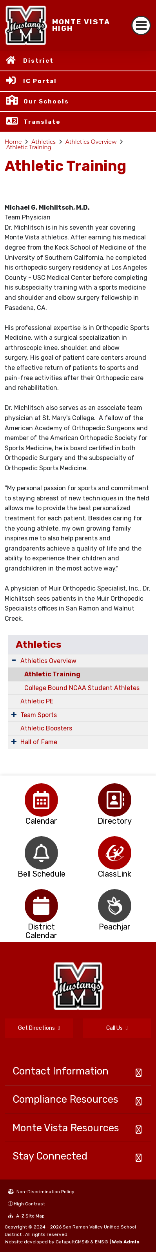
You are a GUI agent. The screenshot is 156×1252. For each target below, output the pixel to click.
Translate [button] (42, 121)
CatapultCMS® (72, 1242)
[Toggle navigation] (141, 25)
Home (13, 141)
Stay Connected (50, 1156)
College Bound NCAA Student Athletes (82, 688)
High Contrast (29, 1204)
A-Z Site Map (26, 1216)
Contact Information (61, 1071)
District (38, 60)
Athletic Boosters (46, 728)
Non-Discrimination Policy (41, 1191)
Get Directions (39, 1028)
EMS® (102, 1242)
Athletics (43, 141)
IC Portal (40, 81)
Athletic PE (36, 701)
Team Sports (38, 715)
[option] (41, 800)
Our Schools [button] (46, 101)
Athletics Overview (91, 141)
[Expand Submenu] (13, 660)
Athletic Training (29, 147)
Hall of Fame (38, 742)
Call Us (116, 1028)
